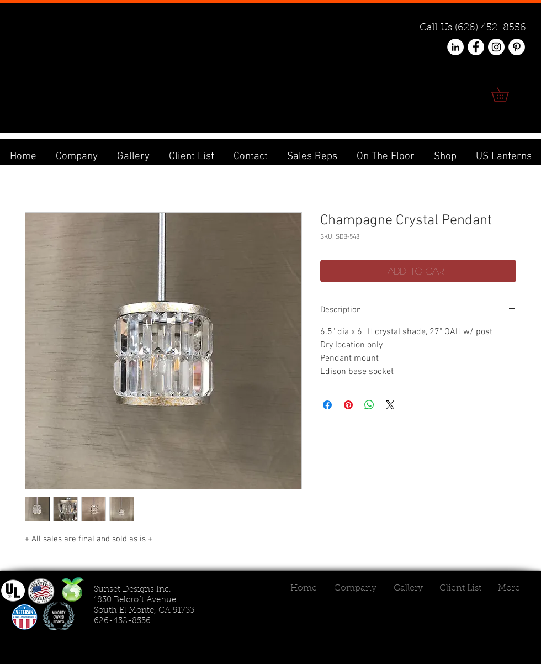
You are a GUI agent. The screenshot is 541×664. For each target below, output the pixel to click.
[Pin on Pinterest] (348, 405)
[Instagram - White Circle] (496, 47)
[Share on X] (390, 405)
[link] (506, 94)
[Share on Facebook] (327, 405)
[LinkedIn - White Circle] (455, 47)
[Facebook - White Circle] (476, 47)
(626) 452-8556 (490, 28)
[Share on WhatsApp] (369, 405)
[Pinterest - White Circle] (516, 47)
